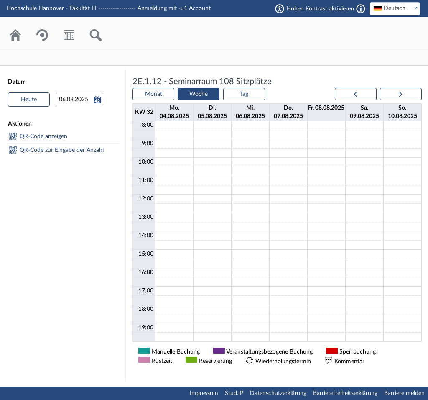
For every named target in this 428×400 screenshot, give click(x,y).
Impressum (204, 393)
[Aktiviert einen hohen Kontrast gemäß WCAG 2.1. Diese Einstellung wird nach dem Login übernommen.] (361, 9)
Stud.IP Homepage (388, 33)
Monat (153, 94)
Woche (198, 94)
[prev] (356, 94)
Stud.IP (234, 393)
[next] (401, 94)
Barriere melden (404, 393)
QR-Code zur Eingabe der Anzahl (62, 150)
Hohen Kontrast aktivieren (320, 9)
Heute (29, 100)
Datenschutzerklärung (278, 393)
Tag (244, 94)
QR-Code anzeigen (43, 136)
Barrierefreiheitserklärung (345, 393)
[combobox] (395, 8)
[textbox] (395, 8)
